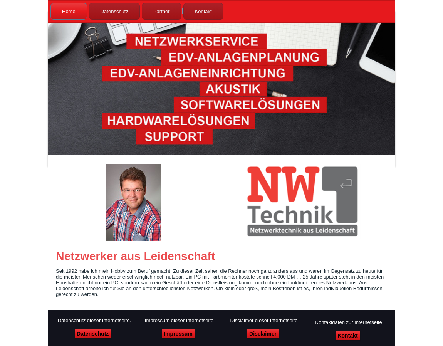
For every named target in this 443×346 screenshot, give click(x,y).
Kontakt (203, 11)
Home (69, 11)
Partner (161, 11)
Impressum (178, 334)
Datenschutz (114, 11)
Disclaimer (263, 334)
